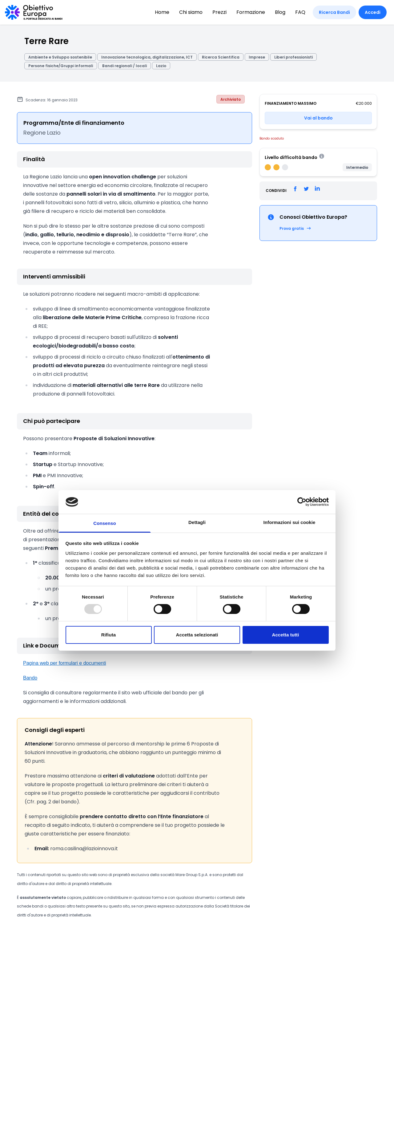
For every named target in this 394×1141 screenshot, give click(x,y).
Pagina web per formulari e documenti (64, 663)
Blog (280, 12)
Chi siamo (191, 12)
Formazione (250, 12)
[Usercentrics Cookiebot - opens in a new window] (302, 501)
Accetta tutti (285, 634)
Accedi (372, 12)
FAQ (300, 12)
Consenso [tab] (104, 523)
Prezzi (219, 12)
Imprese (257, 57)
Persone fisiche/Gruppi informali (60, 65)
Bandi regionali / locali (124, 65)
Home (162, 12)
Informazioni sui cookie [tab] (289, 522)
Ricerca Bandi (334, 12)
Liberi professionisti (293, 57)
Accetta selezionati (197, 634)
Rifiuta (108, 634)
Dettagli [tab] (197, 522)
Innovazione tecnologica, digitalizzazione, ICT (147, 57)
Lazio (161, 65)
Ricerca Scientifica (220, 57)
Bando (30, 677)
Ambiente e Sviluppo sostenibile (60, 57)
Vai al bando (318, 118)
